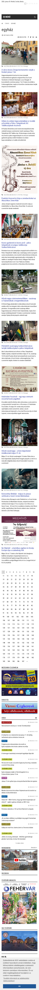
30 (15, 583)
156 (9, 646)
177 (9, 657)
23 (19, 579)
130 (18, 631)
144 (18, 639)
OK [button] (19, 986)
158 (18, 646)
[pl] (30, 3)
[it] (34, 3)
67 (3, 602)
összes (33, 847)
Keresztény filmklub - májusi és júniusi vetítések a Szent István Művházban (16, 495)
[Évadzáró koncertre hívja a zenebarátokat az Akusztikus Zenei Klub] (19, 170)
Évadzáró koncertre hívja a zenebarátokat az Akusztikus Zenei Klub (19, 199)
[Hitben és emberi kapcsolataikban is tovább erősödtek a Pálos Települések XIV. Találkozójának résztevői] (19, 104)
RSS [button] (3, 957)
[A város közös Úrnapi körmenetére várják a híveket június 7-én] (19, 53)
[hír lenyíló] (36, 718)
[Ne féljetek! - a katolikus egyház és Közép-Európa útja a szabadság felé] (19, 529)
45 (11, 591)
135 (9, 635)
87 (19, 609)
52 (7, 594)
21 (11, 579)
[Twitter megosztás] (30, 37)
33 (28, 583)
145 (23, 639)
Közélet (6, 295)
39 (19, 587)
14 (15, 576)
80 (24, 605)
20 (7, 579)
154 (33, 643)
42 (32, 587)
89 (28, 609)
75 (3, 605)
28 (7, 583)
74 (32, 602)
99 (3, 617)
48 (24, 591)
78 (15, 605)
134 (4, 635)
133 (33, 631)
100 (8, 617)
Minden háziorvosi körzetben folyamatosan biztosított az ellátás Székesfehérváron (19, 792)
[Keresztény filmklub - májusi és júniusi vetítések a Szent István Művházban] (19, 479)
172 (18, 654)
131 (23, 631)
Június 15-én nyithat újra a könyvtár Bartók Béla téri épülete (19, 781)
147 (33, 639)
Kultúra (6, 66)
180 (23, 657)
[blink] (36, 3)
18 (32, 576)
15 (19, 576)
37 (11, 587)
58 (32, 594)
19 (3, 579)
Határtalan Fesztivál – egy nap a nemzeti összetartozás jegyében (17, 397)
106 (4, 620)
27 (3, 583)
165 (18, 650)
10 (33, 572)
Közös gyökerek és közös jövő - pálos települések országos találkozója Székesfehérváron (16, 245)
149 (9, 643)
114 (9, 624)
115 (13, 624)
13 (11, 576)
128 (9, 631)
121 (9, 628)
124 (23, 628)
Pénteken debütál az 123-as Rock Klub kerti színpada (17, 809)
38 (15, 587)
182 (33, 657)
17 (28, 576)
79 (19, 605)
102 (17, 617)
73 (28, 602)
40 (24, 587)
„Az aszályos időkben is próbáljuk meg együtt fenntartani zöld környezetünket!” (19, 819)
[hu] (25, 3)
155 (4, 646)
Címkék (7, 23)
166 (23, 650)
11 (3, 576)
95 (19, 613)
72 (24, 602)
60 (7, 598)
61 (11, 598)
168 (33, 650)
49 (28, 591)
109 (18, 620)
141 (4, 639)
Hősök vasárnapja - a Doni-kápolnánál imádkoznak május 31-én (16, 452)
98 (32, 613)
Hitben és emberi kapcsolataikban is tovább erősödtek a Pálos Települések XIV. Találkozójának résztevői (18, 123)
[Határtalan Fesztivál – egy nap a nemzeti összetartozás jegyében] (19, 379)
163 (9, 650)
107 (9, 620)
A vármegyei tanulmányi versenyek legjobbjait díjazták (18, 753)
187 (23, 661)
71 (19, 602)
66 (32, 598)
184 (9, 661)
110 (23, 620)
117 (23, 624)
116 (18, 624)
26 (32, 579)
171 (13, 654)
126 (33, 628)
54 (15, 594)
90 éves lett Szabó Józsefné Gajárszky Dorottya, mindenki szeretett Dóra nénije (19, 764)
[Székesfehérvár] (21, 9)
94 (15, 613)
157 (13, 646)
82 (32, 605)
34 (32, 583)
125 (28, 628)
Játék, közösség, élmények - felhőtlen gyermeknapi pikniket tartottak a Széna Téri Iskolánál (17, 838)
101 (13, 617)
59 (3, 598)
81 (28, 605)
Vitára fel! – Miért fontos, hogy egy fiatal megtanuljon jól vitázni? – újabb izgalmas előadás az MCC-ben (18, 801)
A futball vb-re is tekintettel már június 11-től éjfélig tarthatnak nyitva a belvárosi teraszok (17, 736)
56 (24, 594)
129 (13, 631)
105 (32, 617)
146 (28, 639)
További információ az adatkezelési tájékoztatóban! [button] (16, 979)
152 (23, 643)
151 (18, 643)
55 (19, 594)
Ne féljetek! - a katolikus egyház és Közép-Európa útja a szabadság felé (18, 549)
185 (13, 661)
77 (11, 605)
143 (13, 639)
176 (4, 657)
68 (7, 602)
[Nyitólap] (2, 23)
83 (3, 609)
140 (33, 635)
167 (28, 650)
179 (18, 657)
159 (23, 646)
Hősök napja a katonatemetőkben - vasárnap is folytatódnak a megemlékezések (19, 299)
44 (7, 591)
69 (11, 602)
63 (19, 598)
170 (9, 654)
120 (4, 628)
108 (13, 620)
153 (28, 643)
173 (23, 654)
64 (24, 598)
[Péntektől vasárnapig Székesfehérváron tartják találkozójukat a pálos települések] (19, 331)
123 (18, 628)
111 (28, 620)
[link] (19, 683)
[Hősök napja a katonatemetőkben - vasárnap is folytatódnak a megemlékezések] (19, 281)
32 (24, 583)
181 (28, 657)
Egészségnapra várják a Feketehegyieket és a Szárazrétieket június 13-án (15, 773)
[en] (27, 3)
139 (28, 635)
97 (28, 613)
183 (4, 661)
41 (28, 587)
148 (4, 643)
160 (28, 646)
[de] (32, 3)
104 (27, 617)
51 (3, 594)
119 (33, 624)
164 (13, 650)
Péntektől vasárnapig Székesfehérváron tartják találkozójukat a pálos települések (17, 347)
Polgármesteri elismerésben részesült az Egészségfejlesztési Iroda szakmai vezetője (15, 745)
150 (13, 643)
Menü (6, 17)
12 (7, 576)
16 (24, 576)
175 (33, 654)
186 (18, 661)
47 (19, 591)
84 (7, 609)
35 (3, 587)
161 (33, 646)
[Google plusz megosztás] (33, 37)
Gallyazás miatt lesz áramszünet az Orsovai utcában (17, 827)
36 (7, 587)
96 (24, 613)
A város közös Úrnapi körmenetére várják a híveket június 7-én (18, 71)
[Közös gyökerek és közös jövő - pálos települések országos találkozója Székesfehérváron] (19, 226)
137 (18, 635)
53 (11, 594)
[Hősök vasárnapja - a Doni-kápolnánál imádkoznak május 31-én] (19, 432)
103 (22, 617)
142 (9, 639)
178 (13, 657)
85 (11, 609)
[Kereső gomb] (34, 17)
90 (32, 609)
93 (11, 613)
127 (4, 631)
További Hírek (19, 843)
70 (15, 602)
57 (28, 594)
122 (13, 628)
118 (28, 624)
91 (3, 613)
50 (32, 591)
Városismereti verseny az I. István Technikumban (16, 726)
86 (15, 609)
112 (33, 620)
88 (24, 609)
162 (4, 650)
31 (19, 583)
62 (15, 598)
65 (28, 598)
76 (7, 605)
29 (11, 583)
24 (24, 579)
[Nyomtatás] (36, 37)
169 (4, 654)
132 (28, 631)
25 (28, 579)
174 (28, 654)
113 (4, 624)
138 (23, 635)
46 (15, 591)
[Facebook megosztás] (28, 37)
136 (13, 635)
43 (3, 591)
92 (7, 613)
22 (15, 579)
